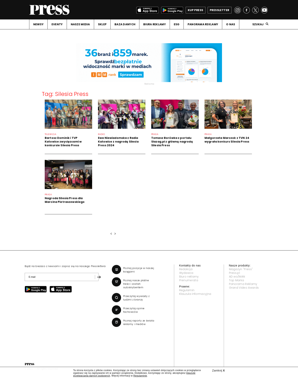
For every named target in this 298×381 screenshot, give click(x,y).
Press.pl (234, 273)
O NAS (230, 24)
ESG (177, 24)
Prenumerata (188, 280)
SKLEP (102, 24)
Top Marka (236, 280)
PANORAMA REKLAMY (203, 24)
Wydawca (186, 273)
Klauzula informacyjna (195, 294)
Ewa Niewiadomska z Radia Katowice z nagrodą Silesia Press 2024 (118, 141)
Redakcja (186, 269)
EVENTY (57, 24)
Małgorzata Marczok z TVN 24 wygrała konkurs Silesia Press (226, 140)
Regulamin (187, 290)
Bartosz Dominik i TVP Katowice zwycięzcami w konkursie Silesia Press (63, 141)
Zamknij (218, 370)
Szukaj (258, 24)
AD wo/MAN (237, 277)
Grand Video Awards (244, 288)
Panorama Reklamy (243, 284)
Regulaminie (140, 375)
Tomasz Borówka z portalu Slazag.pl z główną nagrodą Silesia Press (172, 141)
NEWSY (38, 24)
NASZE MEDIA (80, 24)
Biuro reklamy (189, 277)
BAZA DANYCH (124, 24)
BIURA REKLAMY (154, 24)
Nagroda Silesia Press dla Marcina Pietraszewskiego (65, 200)
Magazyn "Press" (241, 269)
